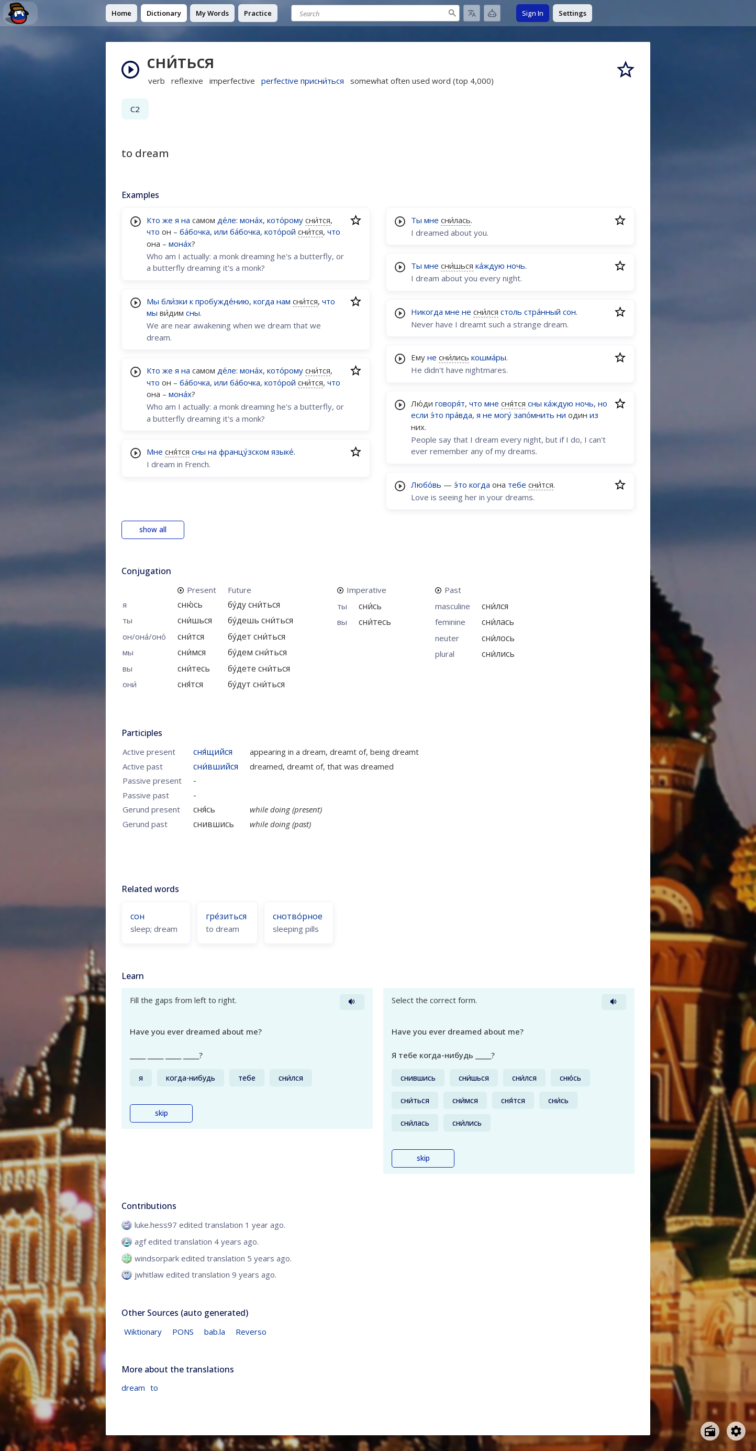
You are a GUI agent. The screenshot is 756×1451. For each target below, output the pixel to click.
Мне (155, 451)
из (594, 415)
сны (193, 312)
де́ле (226, 220)
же (167, 220)
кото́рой (280, 231)
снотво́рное (298, 916)
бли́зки (174, 301)
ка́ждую (490, 265)
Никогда (427, 311)
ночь (516, 265)
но (602, 403)
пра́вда (459, 415)
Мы (153, 301)
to (154, 1387)
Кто (153, 220)
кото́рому (285, 220)
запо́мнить (534, 415)
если (419, 415)
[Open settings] (736, 1431)
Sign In (532, 13)
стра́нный (542, 311)
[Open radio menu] (710, 1431)
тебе (517, 484)
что (153, 231)
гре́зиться (226, 916)
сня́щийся (212, 751)
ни (561, 415)
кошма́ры (488, 357)
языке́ (282, 451)
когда (263, 301)
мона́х (251, 220)
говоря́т (450, 403)
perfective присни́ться (302, 80)
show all (152, 529)
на (185, 220)
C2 (135, 109)
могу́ (503, 415)
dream (133, 1387)
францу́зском (244, 451)
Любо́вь (426, 484)
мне (431, 220)
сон (569, 311)
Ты (416, 220)
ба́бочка (195, 231)
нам (283, 301)
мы (152, 312)
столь (511, 311)
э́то (436, 415)
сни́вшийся (215, 766)
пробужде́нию (222, 301)
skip (161, 1113)
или (221, 231)
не (466, 311)
